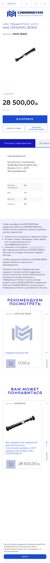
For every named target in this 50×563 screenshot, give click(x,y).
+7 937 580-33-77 (36, 247)
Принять (25, 556)
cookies (20, 544)
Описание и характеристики (17, 143)
